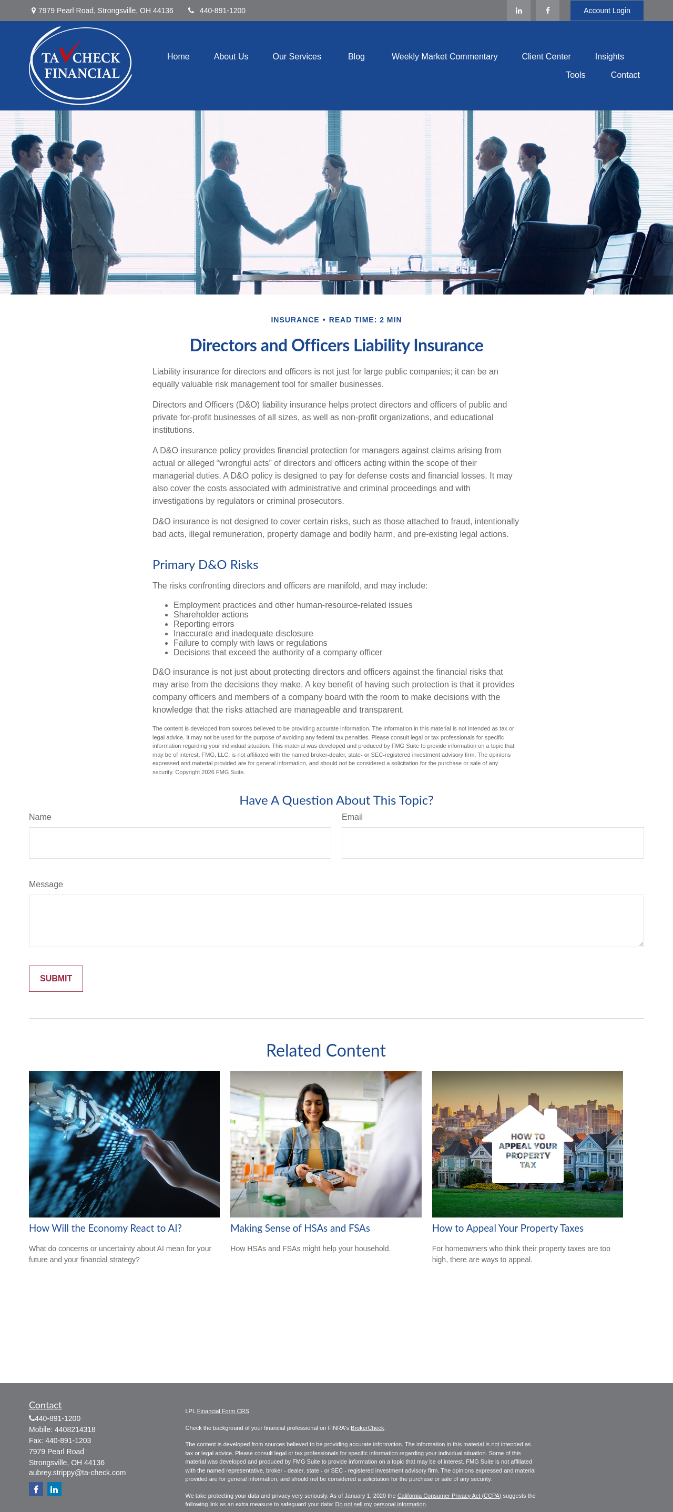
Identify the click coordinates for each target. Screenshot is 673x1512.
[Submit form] (56, 979)
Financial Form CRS (223, 1411)
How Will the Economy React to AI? (105, 1228)
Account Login (607, 10)
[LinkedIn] (519, 10)
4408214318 (75, 1429)
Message (46, 884)
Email (352, 817)
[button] (178, 56)
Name (40, 817)
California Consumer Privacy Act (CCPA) (449, 1496)
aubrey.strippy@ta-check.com (77, 1472)
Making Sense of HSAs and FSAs (300, 1228)
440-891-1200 (216, 10)
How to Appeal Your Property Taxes (508, 1228)
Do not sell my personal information (380, 1504)
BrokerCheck (367, 1428)
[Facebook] (547, 10)
